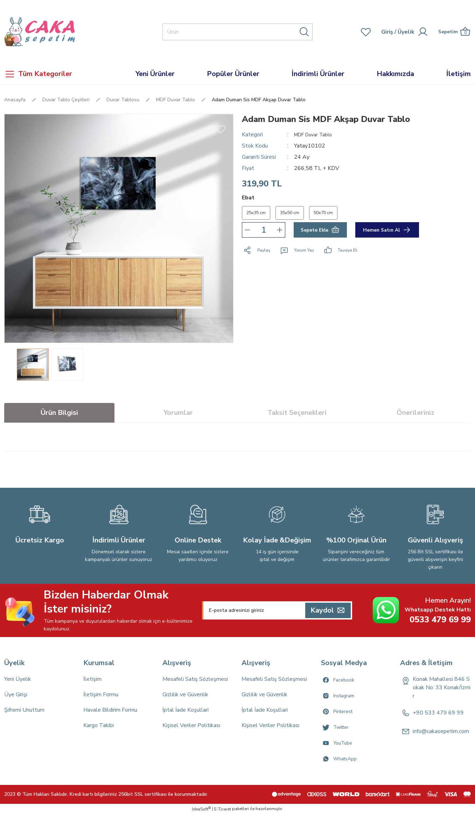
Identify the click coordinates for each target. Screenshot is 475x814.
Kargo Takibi (98, 725)
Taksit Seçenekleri (297, 412)
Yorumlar (178, 412)
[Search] (237, 31)
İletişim (92, 679)
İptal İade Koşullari (185, 710)
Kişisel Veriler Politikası (191, 725)
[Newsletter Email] (277, 610)
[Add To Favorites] (220, 129)
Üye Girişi (15, 694)
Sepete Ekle (320, 232)
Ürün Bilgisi (59, 412)
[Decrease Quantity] (247, 232)
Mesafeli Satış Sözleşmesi (195, 679)
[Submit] (328, 610)
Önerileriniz (415, 412)
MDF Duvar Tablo (316, 134)
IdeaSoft (201, 809)
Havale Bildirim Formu (110, 710)
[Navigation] (59, 73)
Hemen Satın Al (387, 232)
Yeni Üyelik (17, 679)
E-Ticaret (222, 809)
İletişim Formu (100, 694)
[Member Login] (383, 32)
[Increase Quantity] (279, 232)
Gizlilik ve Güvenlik (185, 694)
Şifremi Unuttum (24, 710)
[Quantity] (263, 232)
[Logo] (39, 32)
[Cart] (452, 31)
